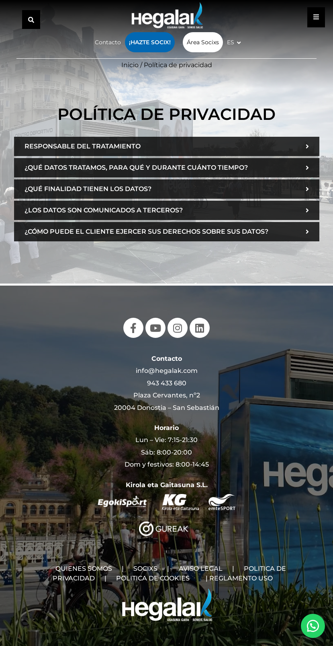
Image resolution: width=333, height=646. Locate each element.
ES (230, 42)
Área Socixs (203, 42)
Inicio (130, 65)
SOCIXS (145, 568)
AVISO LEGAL (201, 568)
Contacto (108, 42)
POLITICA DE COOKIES (153, 578)
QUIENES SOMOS (83, 568)
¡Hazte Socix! (150, 42)
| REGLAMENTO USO (239, 578)
